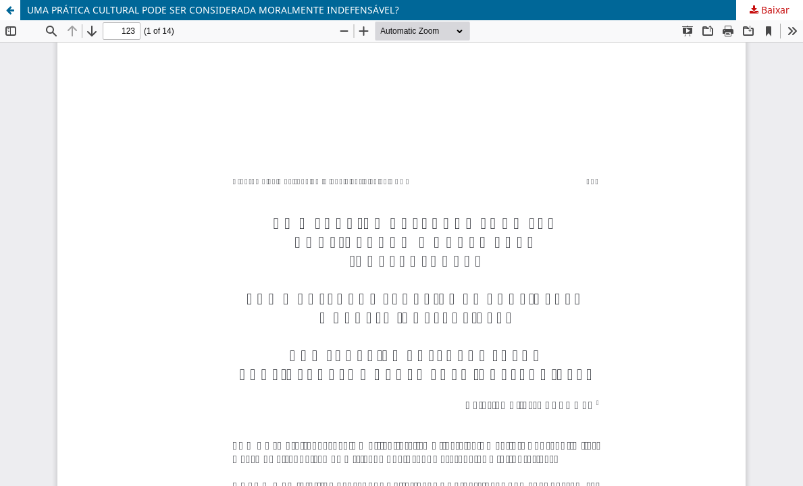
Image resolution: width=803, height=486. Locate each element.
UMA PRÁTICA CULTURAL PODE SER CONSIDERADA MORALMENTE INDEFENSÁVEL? (213, 9)
